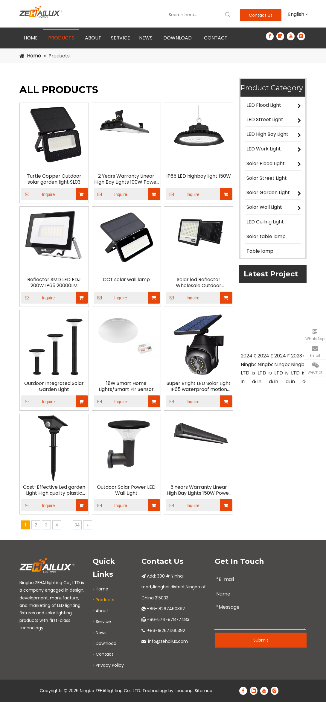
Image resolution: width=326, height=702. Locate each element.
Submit (260, 640)
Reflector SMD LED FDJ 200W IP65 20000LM (54, 283)
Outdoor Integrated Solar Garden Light (54, 386)
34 (77, 525)
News (101, 633)
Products (105, 600)
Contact (104, 654)
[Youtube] (291, 36)
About (102, 611)
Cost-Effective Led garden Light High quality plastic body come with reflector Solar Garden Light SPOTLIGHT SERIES (54, 490)
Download (106, 643)
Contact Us (260, 15)
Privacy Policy (110, 665)
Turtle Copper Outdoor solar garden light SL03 (54, 179)
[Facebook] (270, 36)
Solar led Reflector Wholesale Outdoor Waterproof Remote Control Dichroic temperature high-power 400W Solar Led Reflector (199, 283)
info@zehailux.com (168, 641)
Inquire (38, 194)
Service (103, 622)
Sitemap (203, 691)
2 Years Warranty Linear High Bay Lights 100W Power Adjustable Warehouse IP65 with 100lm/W (126, 179)
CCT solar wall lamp (126, 280)
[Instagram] (301, 36)
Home (102, 589)
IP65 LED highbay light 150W (198, 176)
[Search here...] (194, 14)
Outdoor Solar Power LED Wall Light (126, 490)
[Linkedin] (280, 36)
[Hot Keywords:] (227, 14)
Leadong (184, 691)
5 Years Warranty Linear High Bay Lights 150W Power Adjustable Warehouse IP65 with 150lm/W (199, 490)
